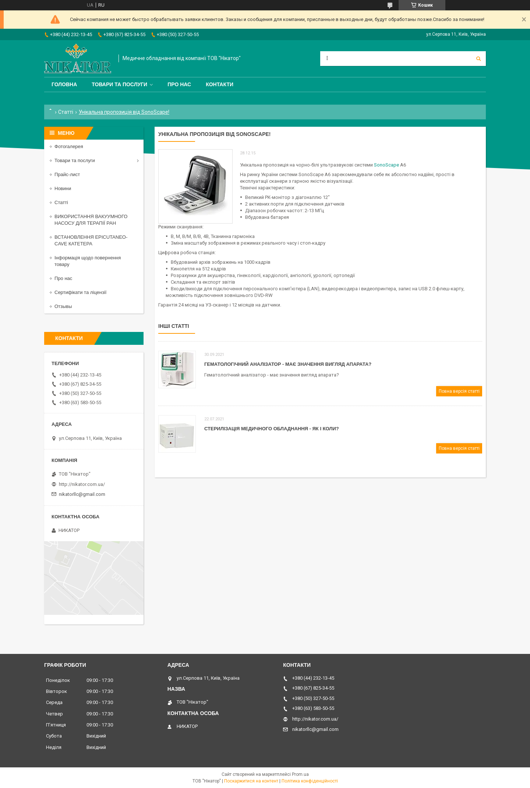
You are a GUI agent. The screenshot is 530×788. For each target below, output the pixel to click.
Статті (65, 112)
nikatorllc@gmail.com (82, 494)
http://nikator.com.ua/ (82, 484)
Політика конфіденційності (310, 781)
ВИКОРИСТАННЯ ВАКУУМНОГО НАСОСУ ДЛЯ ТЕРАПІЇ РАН (90, 220)
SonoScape (386, 165)
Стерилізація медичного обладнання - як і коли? (271, 428)
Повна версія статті (459, 391)
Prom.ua (300, 774)
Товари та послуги (119, 84)
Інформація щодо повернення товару (87, 261)
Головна (64, 84)
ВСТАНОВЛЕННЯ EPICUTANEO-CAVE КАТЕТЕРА (90, 240)
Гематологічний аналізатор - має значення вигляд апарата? (287, 364)
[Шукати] (478, 58)
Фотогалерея (68, 146)
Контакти (219, 84)
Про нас (179, 84)
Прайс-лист (67, 174)
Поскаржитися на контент (251, 781)
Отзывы (63, 306)
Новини (62, 188)
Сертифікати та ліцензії (80, 292)
